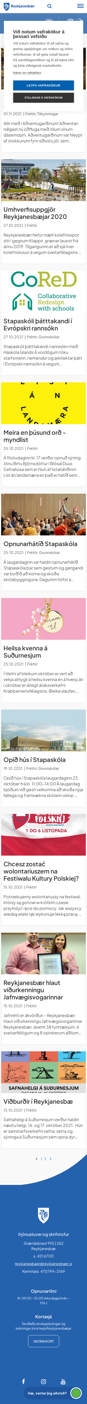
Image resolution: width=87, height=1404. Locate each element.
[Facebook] (24, 1381)
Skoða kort (43, 1341)
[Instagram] (43, 1381)
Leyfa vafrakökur (43, 85)
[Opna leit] (49, 6)
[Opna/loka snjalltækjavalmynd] (80, 6)
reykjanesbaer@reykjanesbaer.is (43, 1263)
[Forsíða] (19, 6)
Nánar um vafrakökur (27, 72)
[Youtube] (63, 1381)
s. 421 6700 (43, 1256)
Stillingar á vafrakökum (43, 97)
